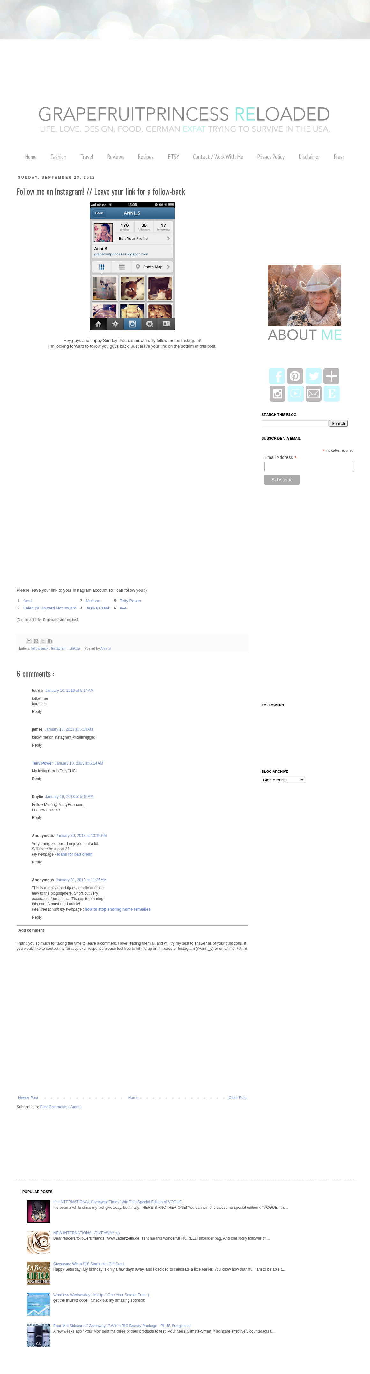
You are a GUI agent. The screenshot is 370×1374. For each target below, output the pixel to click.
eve (123, 608)
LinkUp (75, 648)
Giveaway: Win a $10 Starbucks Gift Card (88, 1264)
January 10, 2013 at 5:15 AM (69, 796)
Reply (37, 711)
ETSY (173, 156)
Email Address (280, 457)
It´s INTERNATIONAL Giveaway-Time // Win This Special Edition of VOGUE (117, 1202)
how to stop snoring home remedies (118, 909)
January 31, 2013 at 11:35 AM (81, 880)
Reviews (115, 156)
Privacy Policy (271, 156)
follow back (40, 648)
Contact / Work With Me (218, 156)
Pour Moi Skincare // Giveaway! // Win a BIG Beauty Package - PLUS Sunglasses (122, 1326)
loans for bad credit (75, 854)
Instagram (59, 648)
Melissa (93, 600)
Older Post (237, 1098)
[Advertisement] (116, 14)
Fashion (58, 156)
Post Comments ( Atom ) (61, 1107)
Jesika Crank (98, 608)
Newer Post (28, 1098)
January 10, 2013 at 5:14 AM (69, 690)
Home (31, 156)
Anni (27, 600)
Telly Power (130, 600)
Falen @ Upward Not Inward (50, 608)
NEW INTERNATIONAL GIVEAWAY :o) (86, 1233)
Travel (86, 156)
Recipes (146, 156)
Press (339, 156)
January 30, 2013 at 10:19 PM (81, 835)
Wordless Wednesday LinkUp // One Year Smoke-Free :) (101, 1295)
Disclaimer (309, 156)
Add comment (31, 930)
